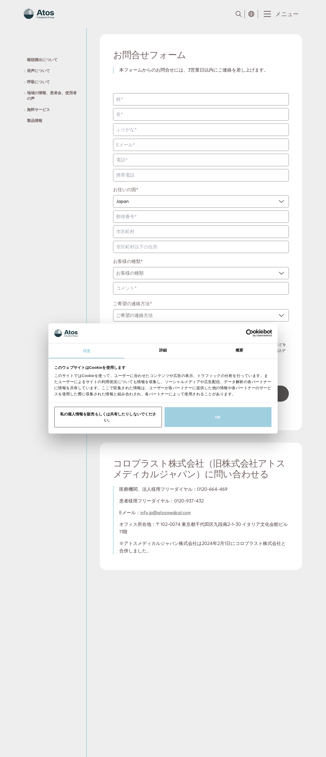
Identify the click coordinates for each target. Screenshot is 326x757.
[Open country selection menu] (251, 14)
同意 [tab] (86, 350)
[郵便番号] (201, 217)
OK (218, 417)
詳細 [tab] (163, 350)
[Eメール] (201, 145)
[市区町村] (201, 232)
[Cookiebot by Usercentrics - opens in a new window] (249, 333)
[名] (201, 114)
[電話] (201, 160)
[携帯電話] (201, 175)
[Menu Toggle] (280, 14)
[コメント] (201, 288)
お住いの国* (125, 189)
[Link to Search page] (238, 14)
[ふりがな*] (201, 129)
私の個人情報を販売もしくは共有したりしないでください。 (108, 417)
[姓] (201, 99)
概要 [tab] (239, 350)
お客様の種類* (128, 261)
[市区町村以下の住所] (201, 247)
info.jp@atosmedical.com (165, 512)
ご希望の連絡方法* (132, 303)
